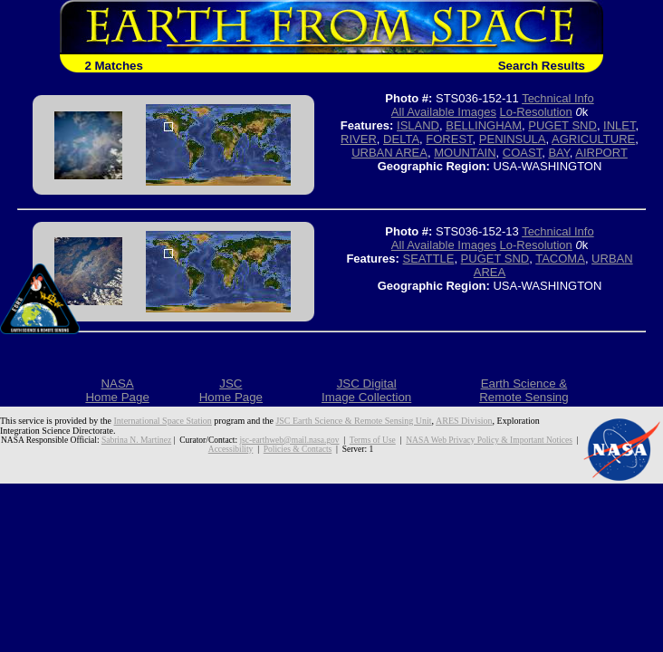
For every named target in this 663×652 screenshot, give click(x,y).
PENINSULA (512, 139)
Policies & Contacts (298, 449)
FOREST (449, 139)
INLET (619, 125)
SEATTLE (429, 258)
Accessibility (231, 449)
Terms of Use (373, 440)
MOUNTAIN (464, 152)
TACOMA (560, 258)
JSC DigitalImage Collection (366, 390)
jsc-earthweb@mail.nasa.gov (289, 440)
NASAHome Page (117, 390)
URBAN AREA (389, 152)
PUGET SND (562, 125)
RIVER (359, 139)
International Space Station (163, 421)
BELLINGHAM (484, 125)
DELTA (401, 139)
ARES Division (464, 421)
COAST (522, 152)
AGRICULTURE (593, 139)
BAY (558, 152)
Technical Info (558, 98)
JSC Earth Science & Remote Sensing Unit (353, 421)
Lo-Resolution (536, 112)
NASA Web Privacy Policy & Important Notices (489, 440)
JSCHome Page (231, 390)
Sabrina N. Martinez (136, 440)
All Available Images (443, 112)
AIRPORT (601, 152)
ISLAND (418, 125)
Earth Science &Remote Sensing (524, 390)
